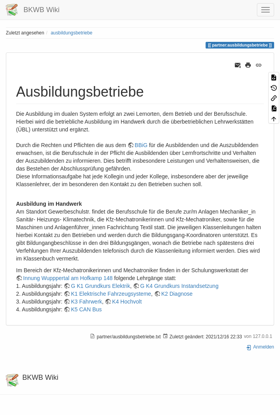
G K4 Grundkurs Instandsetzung (179, 286)
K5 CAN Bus (86, 309)
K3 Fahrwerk (86, 301)
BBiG (141, 145)
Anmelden (260, 347)
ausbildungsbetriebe (71, 33)
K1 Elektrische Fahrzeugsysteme (111, 294)
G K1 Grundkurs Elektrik (100, 286)
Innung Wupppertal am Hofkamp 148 (68, 278)
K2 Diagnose (177, 294)
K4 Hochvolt (126, 301)
